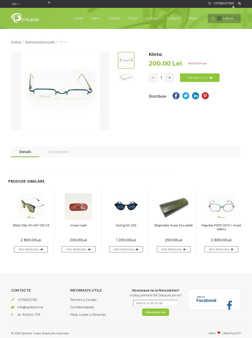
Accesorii (152, 18)
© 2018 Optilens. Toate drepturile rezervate (40, 333)
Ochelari (114, 18)
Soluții (133, 18)
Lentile (78, 18)
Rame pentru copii (40, 42)
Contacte (173, 18)
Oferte (193, 18)
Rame (95, 18)
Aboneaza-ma (155, 312)
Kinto (63, 42)
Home (16, 42)
